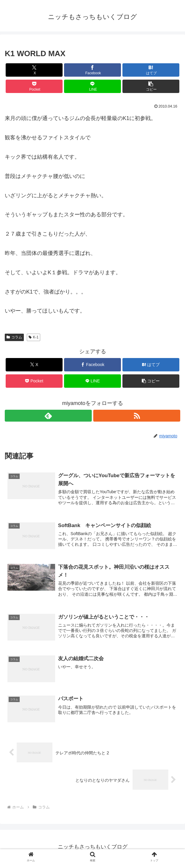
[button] (150, 86)
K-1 (33, 337)
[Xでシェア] (34, 70)
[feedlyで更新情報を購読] (48, 416)
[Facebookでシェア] (92, 70)
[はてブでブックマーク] (150, 70)
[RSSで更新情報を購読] (136, 416)
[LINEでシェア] (92, 86)
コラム (14, 337)
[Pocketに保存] (34, 86)
